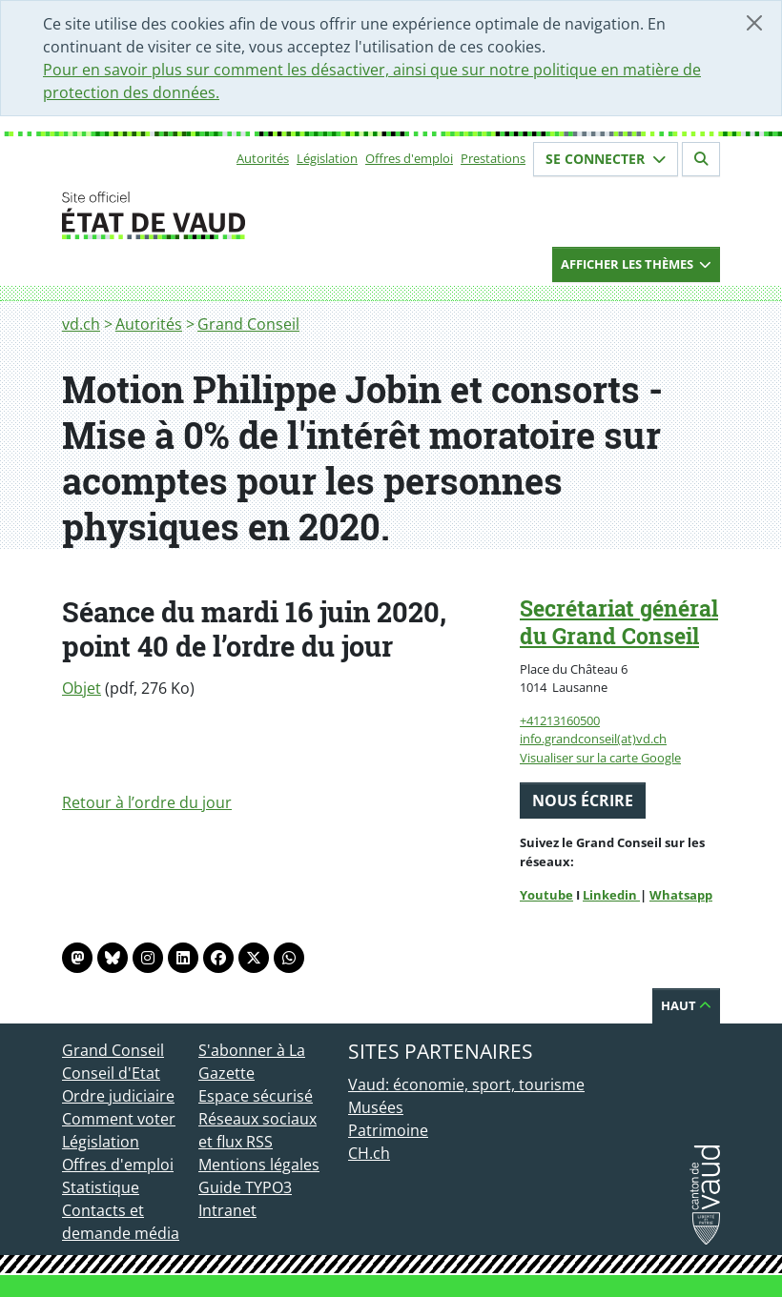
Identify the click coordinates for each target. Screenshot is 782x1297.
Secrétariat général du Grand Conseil (619, 622)
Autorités (263, 158)
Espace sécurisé (255, 1095)
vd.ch (81, 324)
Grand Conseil (248, 324)
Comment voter (118, 1118)
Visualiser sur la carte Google (600, 757)
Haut (686, 1005)
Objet (81, 688)
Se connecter (605, 159)
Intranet (227, 1210)
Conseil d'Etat (111, 1073)
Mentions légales (258, 1164)
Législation (327, 158)
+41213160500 (560, 720)
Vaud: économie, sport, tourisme (466, 1084)
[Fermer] (754, 23)
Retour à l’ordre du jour (147, 802)
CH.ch (369, 1153)
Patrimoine (388, 1130)
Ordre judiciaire (118, 1095)
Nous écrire (582, 800)
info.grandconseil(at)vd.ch (593, 738)
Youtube (546, 894)
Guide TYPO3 (245, 1187)
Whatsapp (680, 894)
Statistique (100, 1187)
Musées (375, 1107)
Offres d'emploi (409, 158)
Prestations (493, 158)
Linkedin (611, 894)
